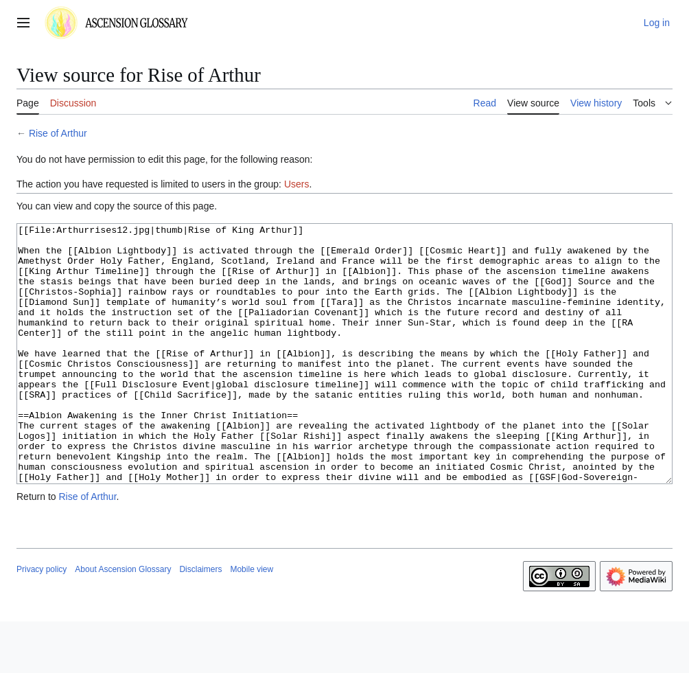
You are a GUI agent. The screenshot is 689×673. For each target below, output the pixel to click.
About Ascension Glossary (123, 621)
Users (297, 184)
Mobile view (251, 621)
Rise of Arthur (58, 133)
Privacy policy (41, 621)
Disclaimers (200, 621)
